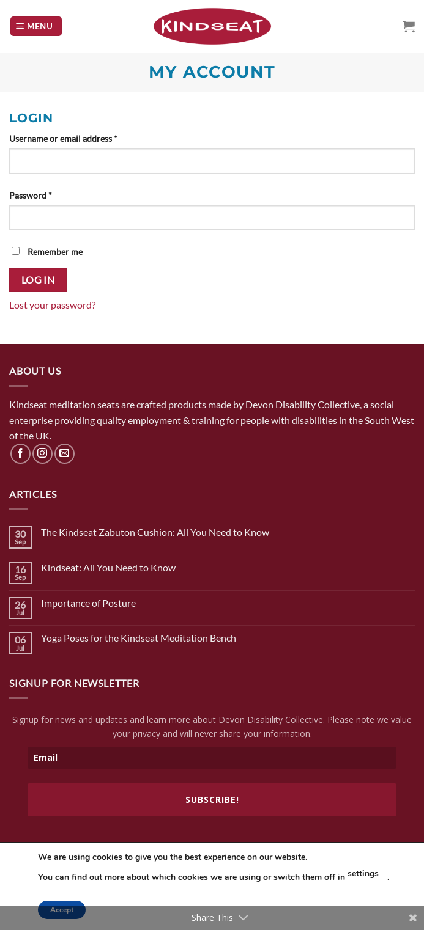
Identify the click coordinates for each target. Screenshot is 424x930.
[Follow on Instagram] (42, 454)
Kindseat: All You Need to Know (108, 567)
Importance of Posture (88, 603)
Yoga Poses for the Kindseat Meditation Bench (138, 637)
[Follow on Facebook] (20, 454)
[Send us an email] (64, 454)
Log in (38, 279)
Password (30, 195)
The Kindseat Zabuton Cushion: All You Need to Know (155, 532)
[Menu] (36, 26)
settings (363, 873)
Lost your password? (52, 304)
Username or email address (63, 138)
